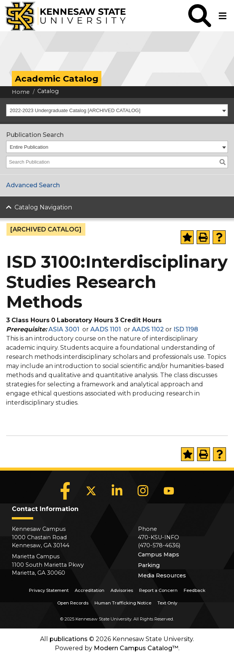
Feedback (194, 590)
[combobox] (117, 110)
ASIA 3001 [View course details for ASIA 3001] (63, 329)
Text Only (167, 603)
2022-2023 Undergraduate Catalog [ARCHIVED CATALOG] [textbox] (75, 110)
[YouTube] (168, 490)
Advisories (122, 590)
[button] (199, 15)
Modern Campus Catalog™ (136, 648)
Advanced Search (33, 185)
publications (69, 639)
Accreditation (89, 590)
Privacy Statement (49, 590)
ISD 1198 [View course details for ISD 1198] (185, 329)
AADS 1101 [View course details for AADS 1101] (105, 329)
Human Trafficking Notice (123, 603)
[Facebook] (65, 490)
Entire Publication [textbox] (29, 147)
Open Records (72, 603)
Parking (149, 565)
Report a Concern (158, 590)
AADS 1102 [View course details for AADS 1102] (148, 329)
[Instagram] (143, 490)
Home (21, 91)
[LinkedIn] (117, 490)
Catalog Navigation (43, 207)
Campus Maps (158, 554)
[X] (91, 490)
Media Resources (162, 575)
